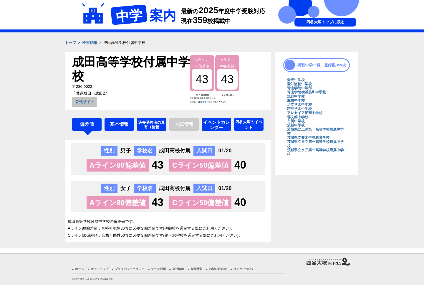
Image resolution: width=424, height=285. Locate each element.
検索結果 (89, 42)
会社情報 (178, 269)
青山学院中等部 (299, 88)
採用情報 (197, 269)
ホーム (79, 269)
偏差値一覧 (205, 102)
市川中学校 (296, 121)
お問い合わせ (218, 269)
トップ (70, 42)
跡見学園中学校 (299, 109)
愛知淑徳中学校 (299, 84)
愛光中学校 (296, 80)
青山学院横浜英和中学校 (306, 92)
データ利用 (158, 269)
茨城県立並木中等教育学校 (308, 138)
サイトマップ (99, 269)
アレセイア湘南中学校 (304, 113)
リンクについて (243, 269)
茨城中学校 (296, 125)
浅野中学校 (296, 96)
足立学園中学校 (299, 105)
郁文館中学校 (297, 117)
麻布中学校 (296, 100)
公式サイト (84, 102)
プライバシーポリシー (129, 269)
